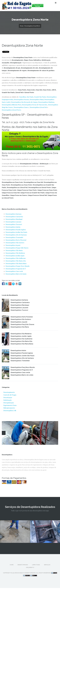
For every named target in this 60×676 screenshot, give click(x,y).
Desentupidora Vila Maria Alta (16, 261)
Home (11, 564)
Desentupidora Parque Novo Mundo (17, 266)
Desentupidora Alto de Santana (16, 235)
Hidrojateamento (9, 408)
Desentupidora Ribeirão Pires (11, 105)
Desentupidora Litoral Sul (38, 107)
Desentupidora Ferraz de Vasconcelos (34, 105)
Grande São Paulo (40, 97)
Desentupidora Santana (13, 214)
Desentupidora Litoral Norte (11, 110)
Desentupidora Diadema (46, 102)
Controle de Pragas (9, 395)
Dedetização (7, 400)
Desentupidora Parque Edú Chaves (17, 248)
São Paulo (30, 97)
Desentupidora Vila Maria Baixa (16, 263)
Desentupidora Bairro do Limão (16, 274)
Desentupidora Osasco (21, 107)
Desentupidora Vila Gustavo (15, 243)
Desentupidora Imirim (13, 227)
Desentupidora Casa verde (14, 271)
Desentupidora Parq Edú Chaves (22, 324)
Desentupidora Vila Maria (14, 250)
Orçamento (30, 567)
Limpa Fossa (36, 564)
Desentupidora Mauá (37, 99)
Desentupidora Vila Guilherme (16, 258)
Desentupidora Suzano (21, 99)
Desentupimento (9, 392)
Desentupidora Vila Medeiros (15, 253)
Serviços (47, 564)
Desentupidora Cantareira (14, 217)
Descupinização (8, 403)
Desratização (7, 397)
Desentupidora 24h (9, 410)
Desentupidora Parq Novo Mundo (23, 367)
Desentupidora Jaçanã (13, 245)
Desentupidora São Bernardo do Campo (24, 102)
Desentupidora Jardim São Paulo (16, 232)
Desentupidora (23, 564)
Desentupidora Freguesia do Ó (16, 269)
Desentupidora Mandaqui (14, 219)
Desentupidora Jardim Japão (15, 256)
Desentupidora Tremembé (14, 237)
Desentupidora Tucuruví (14, 224)
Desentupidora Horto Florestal (16, 240)
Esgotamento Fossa (9, 405)
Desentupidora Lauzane (13, 222)
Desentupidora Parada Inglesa (16, 230)
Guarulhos (22, 97)
